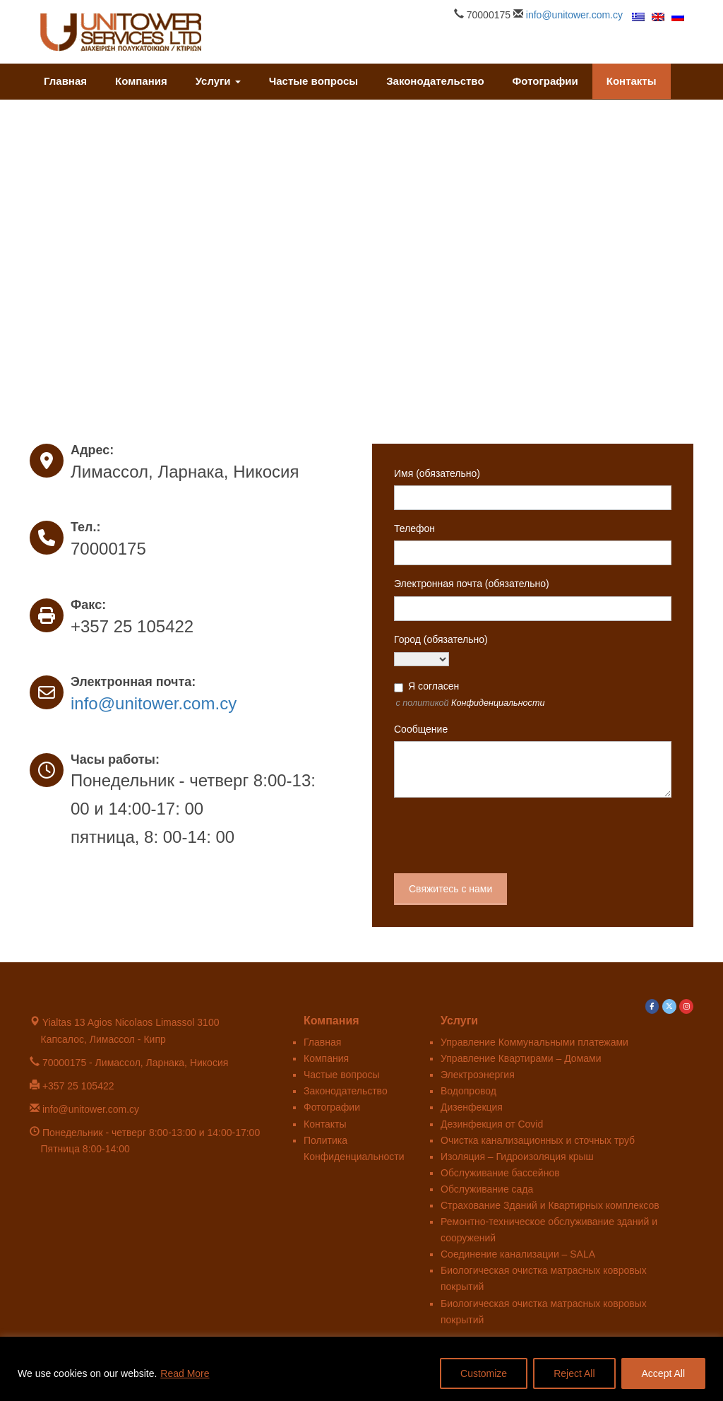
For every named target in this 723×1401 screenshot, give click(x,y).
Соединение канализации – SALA (518, 1254)
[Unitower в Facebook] (652, 1007)
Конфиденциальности (497, 703)
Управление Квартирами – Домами (521, 1058)
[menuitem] (638, 16)
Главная (65, 81)
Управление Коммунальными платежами (534, 1042)
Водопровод (468, 1090)
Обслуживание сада (487, 1189)
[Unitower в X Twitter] (669, 1007)
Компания (141, 81)
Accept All (663, 1373)
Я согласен (433, 686)
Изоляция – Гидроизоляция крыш (517, 1156)
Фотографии (545, 81)
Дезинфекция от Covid (492, 1124)
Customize (483, 1373)
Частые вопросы (313, 81)
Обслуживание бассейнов (500, 1172)
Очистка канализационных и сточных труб (538, 1140)
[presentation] (501, 835)
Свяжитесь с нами (450, 888)
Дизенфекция (472, 1107)
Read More (184, 1373)
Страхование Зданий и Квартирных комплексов (550, 1205)
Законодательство (435, 81)
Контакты (632, 81)
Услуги (218, 81)
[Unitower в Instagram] (686, 1007)
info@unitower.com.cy (574, 14)
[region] (361, 1369)
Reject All (574, 1373)
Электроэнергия (478, 1074)
